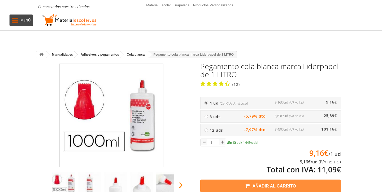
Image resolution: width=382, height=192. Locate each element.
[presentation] (42, 185)
